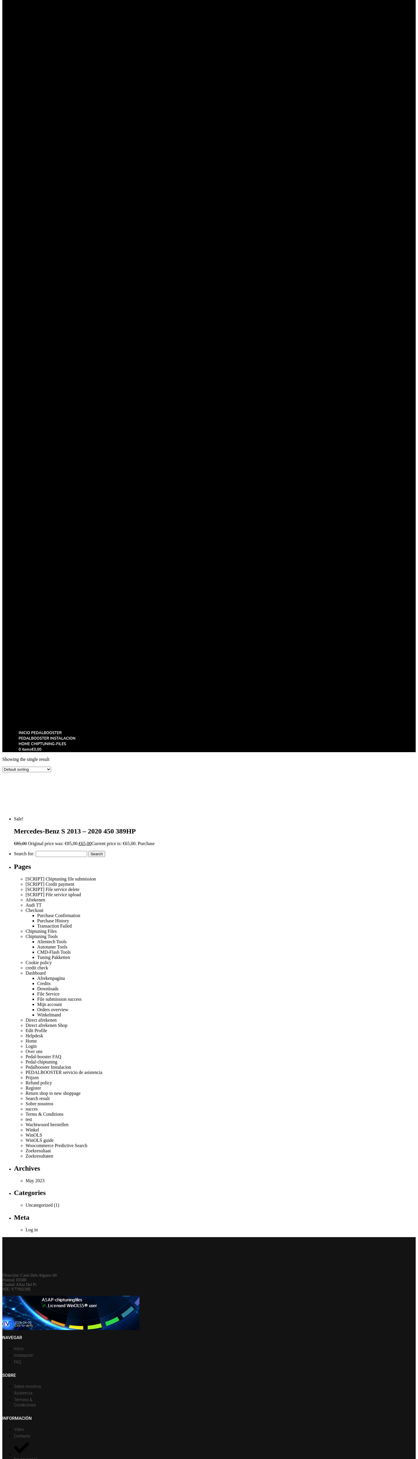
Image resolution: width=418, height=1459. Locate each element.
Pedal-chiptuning (41, 1061)
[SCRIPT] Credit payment (50, 884)
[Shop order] (26, 769)
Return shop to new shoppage (53, 1093)
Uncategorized (39, 1205)
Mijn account (49, 1004)
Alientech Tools (52, 941)
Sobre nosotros (39, 1103)
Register (33, 1088)
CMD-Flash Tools (54, 952)
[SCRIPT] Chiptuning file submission (61, 878)
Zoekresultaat (38, 1150)
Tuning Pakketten (53, 957)
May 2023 (35, 1180)
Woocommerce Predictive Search (56, 1145)
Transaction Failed (54, 925)
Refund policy (39, 1082)
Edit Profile (36, 1030)
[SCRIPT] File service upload (53, 894)
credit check (37, 967)
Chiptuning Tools (42, 936)
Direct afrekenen (41, 1020)
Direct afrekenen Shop (46, 1025)
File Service (48, 993)
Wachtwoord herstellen (47, 1124)
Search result (38, 1098)
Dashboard (36, 973)
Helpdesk (34, 1035)
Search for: (24, 853)
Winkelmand (49, 1014)
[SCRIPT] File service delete (52, 889)
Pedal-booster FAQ (43, 1056)
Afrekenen (35, 899)
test (29, 1119)
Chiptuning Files (41, 931)
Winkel (32, 1129)
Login (31, 1046)
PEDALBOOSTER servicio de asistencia (64, 1072)
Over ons (34, 1051)
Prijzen (32, 1077)
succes (32, 1108)
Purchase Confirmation (58, 915)
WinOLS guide (40, 1140)
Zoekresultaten (39, 1155)
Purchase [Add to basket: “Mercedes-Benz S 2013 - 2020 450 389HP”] (146, 843)
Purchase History (53, 920)
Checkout (34, 910)
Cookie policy (39, 962)
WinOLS (34, 1135)
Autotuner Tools (52, 946)
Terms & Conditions (44, 1114)
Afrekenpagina (51, 978)
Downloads (47, 988)
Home (31, 1040)
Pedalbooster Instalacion (48, 1067)
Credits (44, 983)
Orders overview (52, 1009)
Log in (32, 1229)
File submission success (59, 999)
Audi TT (34, 905)
